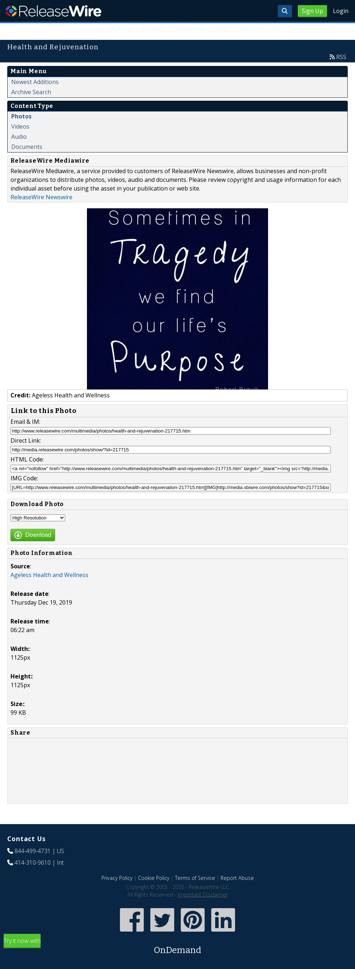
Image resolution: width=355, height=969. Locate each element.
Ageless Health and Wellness (49, 575)
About (249, 29)
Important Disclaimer (203, 894)
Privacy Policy (117, 877)
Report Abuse (237, 877)
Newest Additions (35, 82)
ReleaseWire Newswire (41, 197)
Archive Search (31, 92)
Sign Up (312, 11)
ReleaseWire (53, 11)
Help (223, 29)
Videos (20, 126)
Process (152, 29)
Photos (21, 116)
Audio (19, 137)
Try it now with (177, 947)
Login (340, 11)
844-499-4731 (32, 851)
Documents (26, 147)
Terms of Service (195, 877)
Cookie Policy (154, 877)
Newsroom (190, 29)
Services (119, 29)
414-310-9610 (32, 862)
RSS (341, 57)
